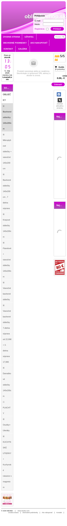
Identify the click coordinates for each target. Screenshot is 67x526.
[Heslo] (53, 24)
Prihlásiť (57, 29)
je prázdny (60, 69)
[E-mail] (53, 20)
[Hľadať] (63, 37)
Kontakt (59, 512)
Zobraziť (58, 84)
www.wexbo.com (24, 511)
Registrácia (39, 29)
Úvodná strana (13, 512)
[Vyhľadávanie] (59, 37)
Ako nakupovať (47, 512)
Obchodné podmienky (30, 512)
